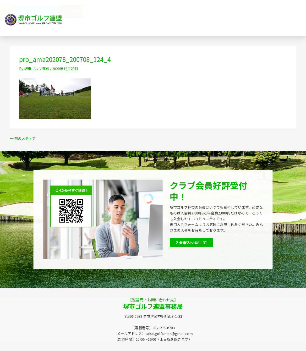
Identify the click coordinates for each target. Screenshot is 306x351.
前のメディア (23, 138)
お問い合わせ (184, 24)
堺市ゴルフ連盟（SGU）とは (105, 11)
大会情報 (289, 11)
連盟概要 (146, 11)
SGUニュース (112, 24)
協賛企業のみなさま (180, 11)
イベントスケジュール (253, 11)
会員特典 (216, 11)
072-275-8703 (240, 24)
